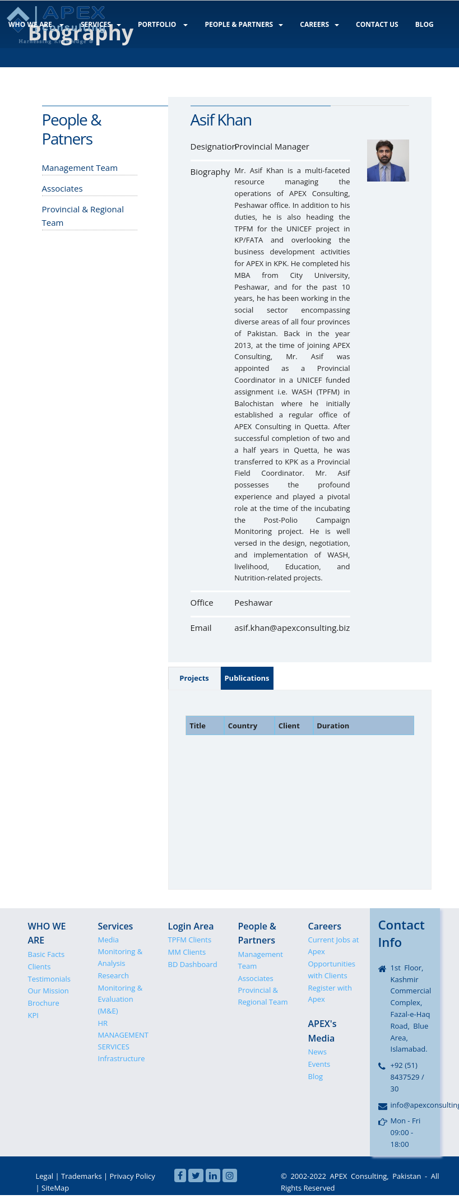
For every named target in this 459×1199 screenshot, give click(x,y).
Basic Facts (46, 954)
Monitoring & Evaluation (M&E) (120, 999)
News (317, 1052)
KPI (33, 1015)
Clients (39, 966)
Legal (45, 1176)
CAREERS (312, 24)
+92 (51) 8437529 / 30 (407, 1077)
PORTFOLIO (158, 24)
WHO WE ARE (35, 24)
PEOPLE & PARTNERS (238, 24)
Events (319, 1064)
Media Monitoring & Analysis (120, 951)
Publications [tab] (246, 678)
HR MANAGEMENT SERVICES (123, 1035)
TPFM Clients (190, 940)
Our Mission (48, 991)
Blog (315, 1076)
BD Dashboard (192, 964)
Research (113, 975)
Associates (255, 978)
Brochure (43, 1003)
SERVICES (98, 24)
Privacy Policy (132, 1176)
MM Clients (187, 952)
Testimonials (49, 979)
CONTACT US (367, 24)
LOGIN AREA (33, 70)
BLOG (413, 24)
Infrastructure (121, 1058)
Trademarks (81, 1176)
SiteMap (55, 1188)
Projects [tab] (194, 678)
